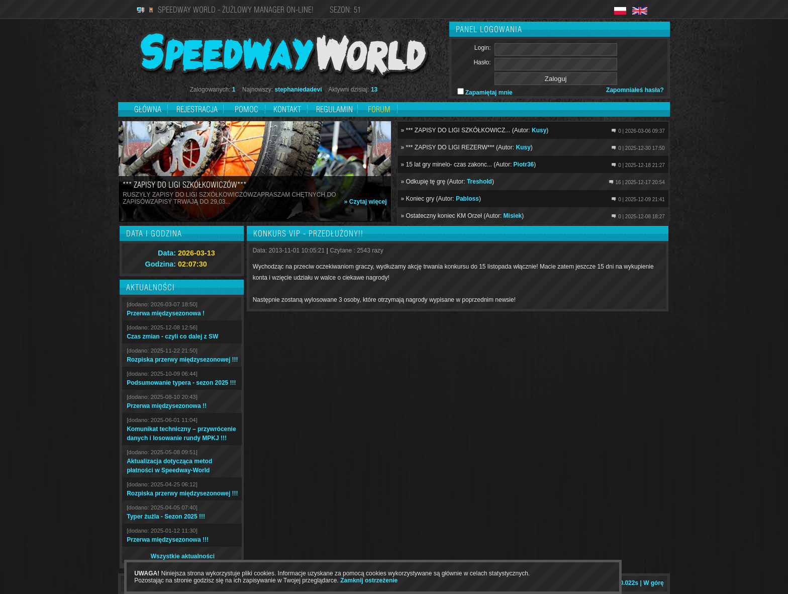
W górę (653, 582)
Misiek (513, 215)
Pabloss (467, 198)
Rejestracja (198, 109)
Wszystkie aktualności (183, 556)
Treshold (479, 181)
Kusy (539, 130)
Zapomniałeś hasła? (635, 90)
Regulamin (334, 109)
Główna (147, 109)
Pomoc (246, 109)
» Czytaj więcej (365, 201)
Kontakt (287, 109)
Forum (379, 109)
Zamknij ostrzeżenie (369, 580)
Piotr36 (524, 164)
